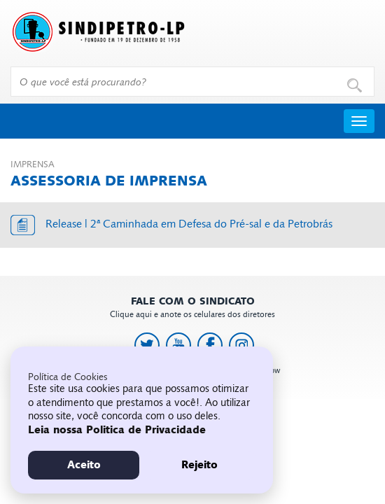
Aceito (84, 464)
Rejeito (199, 464)
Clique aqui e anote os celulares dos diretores (192, 307)
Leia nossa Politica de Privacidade (117, 430)
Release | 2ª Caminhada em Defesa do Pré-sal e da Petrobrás (189, 224)
